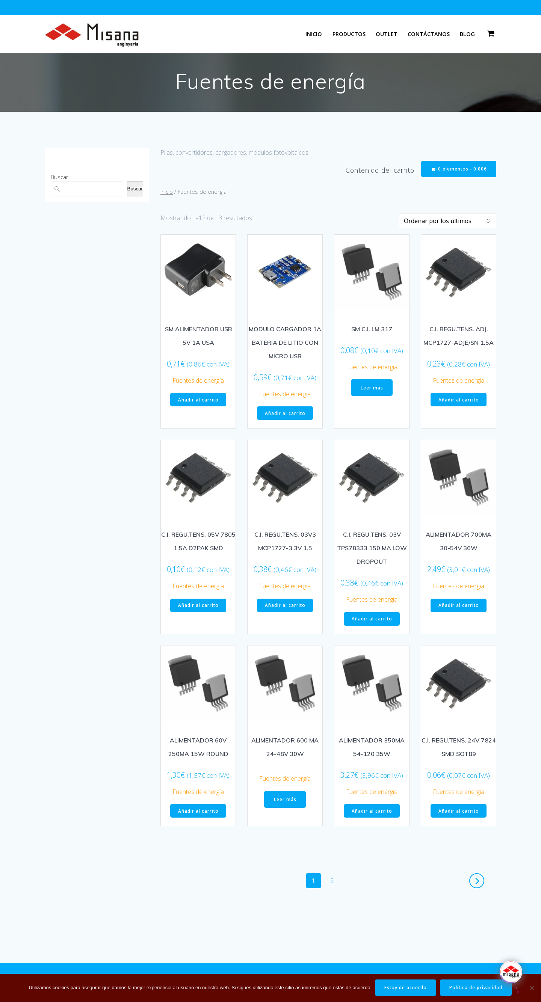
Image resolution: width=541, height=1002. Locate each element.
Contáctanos (429, 34)
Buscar (59, 177)
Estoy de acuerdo (405, 987)
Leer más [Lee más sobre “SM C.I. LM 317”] (372, 388)
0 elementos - (458, 169)
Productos (349, 34)
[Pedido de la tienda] (447, 221)
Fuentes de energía (198, 381)
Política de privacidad (476, 987)
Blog (467, 34)
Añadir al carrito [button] (198, 400)
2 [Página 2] (334, 882)
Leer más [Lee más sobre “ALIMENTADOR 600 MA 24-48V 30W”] (285, 801)
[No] (531, 987)
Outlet (386, 34)
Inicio (313, 34)
